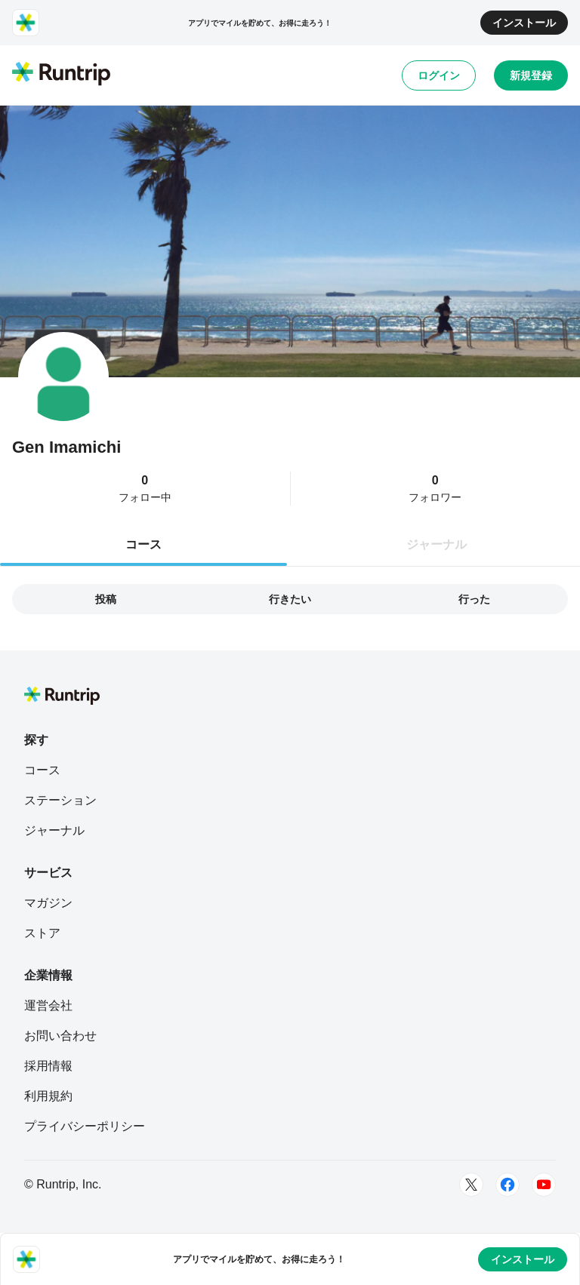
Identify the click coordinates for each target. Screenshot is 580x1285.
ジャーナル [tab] (436, 544)
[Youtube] (544, 1185)
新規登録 (531, 75)
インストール (524, 23)
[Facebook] (507, 1185)
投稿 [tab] (105, 599)
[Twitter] (471, 1185)
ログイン (439, 75)
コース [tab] (143, 544)
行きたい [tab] (290, 599)
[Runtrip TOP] (61, 75)
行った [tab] (474, 599)
